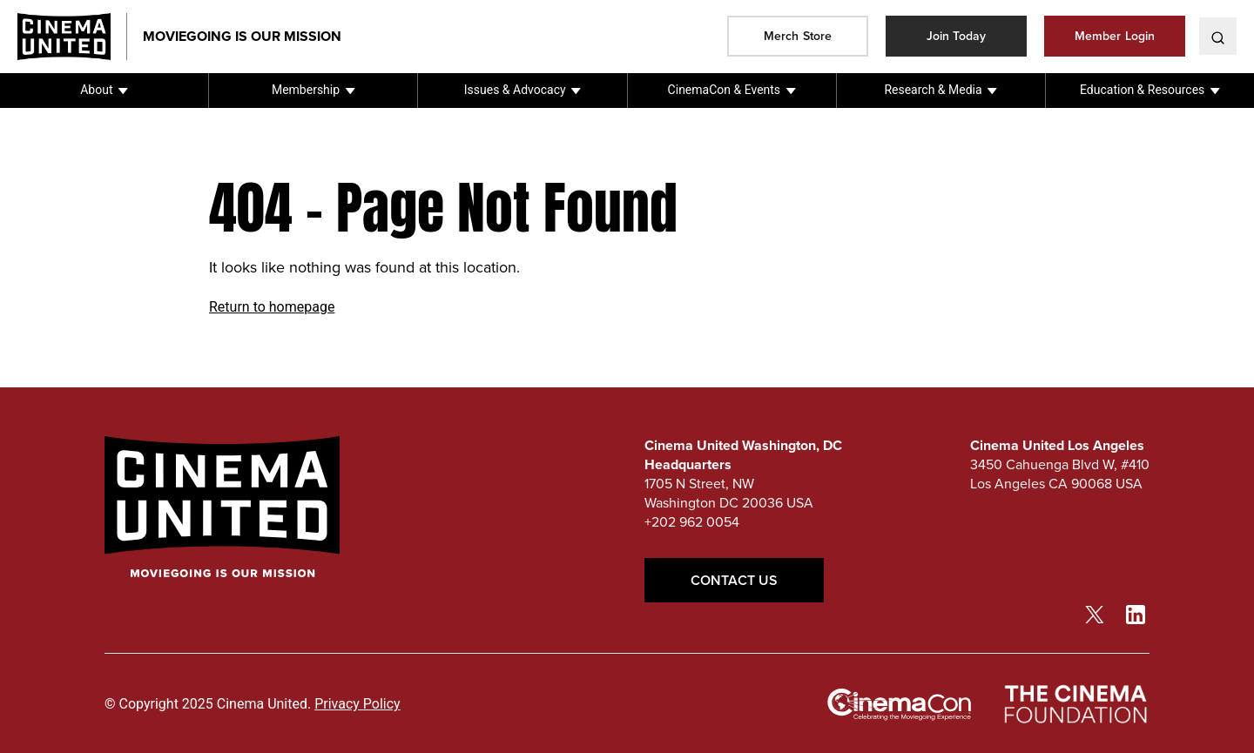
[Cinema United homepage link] (72, 36)
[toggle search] (1218, 36)
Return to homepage (271, 307)
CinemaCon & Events (724, 90)
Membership (306, 90)
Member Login (1115, 36)
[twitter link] (1095, 613)
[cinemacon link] (899, 705)
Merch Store (798, 36)
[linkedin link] (1136, 613)
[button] (104, 90)
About (96, 90)
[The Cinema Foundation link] (1075, 704)
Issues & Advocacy (515, 90)
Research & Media (932, 90)
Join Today (957, 36)
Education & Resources (1142, 90)
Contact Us (734, 580)
